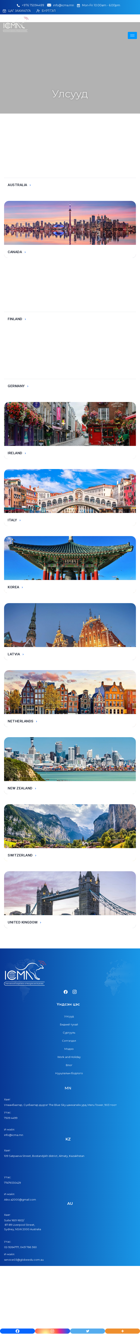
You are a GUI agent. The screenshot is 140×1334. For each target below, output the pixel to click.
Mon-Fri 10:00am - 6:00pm (98, 5)
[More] (122, 1331)
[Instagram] (52, 1331)
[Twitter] (87, 1331)
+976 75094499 (30, 5)
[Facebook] (17, 1331)
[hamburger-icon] (132, 35)
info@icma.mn (60, 5)
